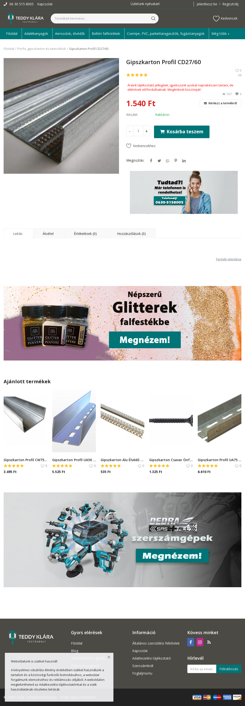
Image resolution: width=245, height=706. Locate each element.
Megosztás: (135, 160)
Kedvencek (225, 18)
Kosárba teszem (181, 131)
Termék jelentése (228, 259)
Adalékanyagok (36, 33)
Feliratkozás (228, 669)
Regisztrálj (230, 4)
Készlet (132, 114)
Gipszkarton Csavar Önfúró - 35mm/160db (171, 460)
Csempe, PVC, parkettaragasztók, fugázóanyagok (165, 33)
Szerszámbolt (143, 665)
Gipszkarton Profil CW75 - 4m (25, 460)
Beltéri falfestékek (106, 33)
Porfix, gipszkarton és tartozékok (41, 48)
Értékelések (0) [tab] (85, 233)
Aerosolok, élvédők (70, 33)
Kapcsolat (45, 4)
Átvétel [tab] (48, 233)
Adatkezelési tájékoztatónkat (60, 684)
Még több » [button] (220, 33)
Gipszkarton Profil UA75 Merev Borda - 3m (219, 460)
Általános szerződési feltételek (156, 643)
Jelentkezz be (207, 4)
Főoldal (11, 33)
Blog (74, 650)
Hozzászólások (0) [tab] (131, 233)
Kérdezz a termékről (220, 103)
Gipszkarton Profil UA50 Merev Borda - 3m (74, 460)
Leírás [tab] (17, 233)
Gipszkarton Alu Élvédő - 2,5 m (122, 460)
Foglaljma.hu (142, 673)
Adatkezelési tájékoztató (151, 658)
